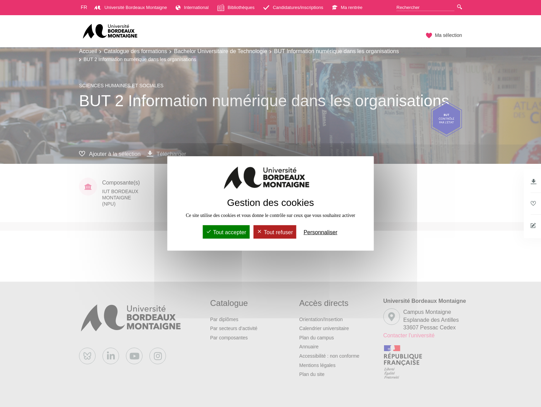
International (192, 7)
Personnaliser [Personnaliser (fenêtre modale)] (320, 232)
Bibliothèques (236, 7)
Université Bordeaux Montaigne (130, 7)
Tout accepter (226, 232)
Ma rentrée (347, 7)
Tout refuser (275, 232)
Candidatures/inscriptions (293, 7)
